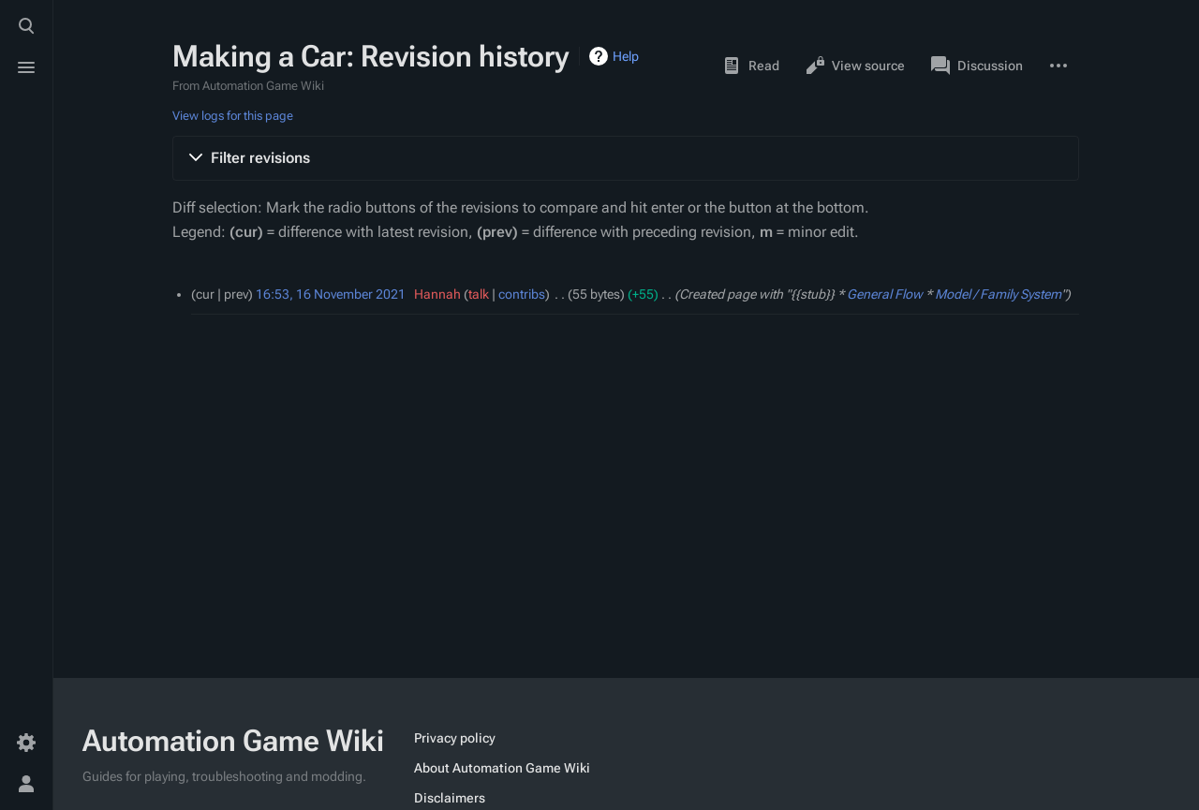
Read (750, 65)
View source (855, 65)
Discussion (977, 65)
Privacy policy (455, 737)
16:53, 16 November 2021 (331, 294)
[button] (625, 158)
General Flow (885, 294)
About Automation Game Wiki (502, 767)
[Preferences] (26, 742)
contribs (521, 294)
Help (626, 56)
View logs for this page (232, 116)
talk (478, 294)
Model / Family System (998, 294)
